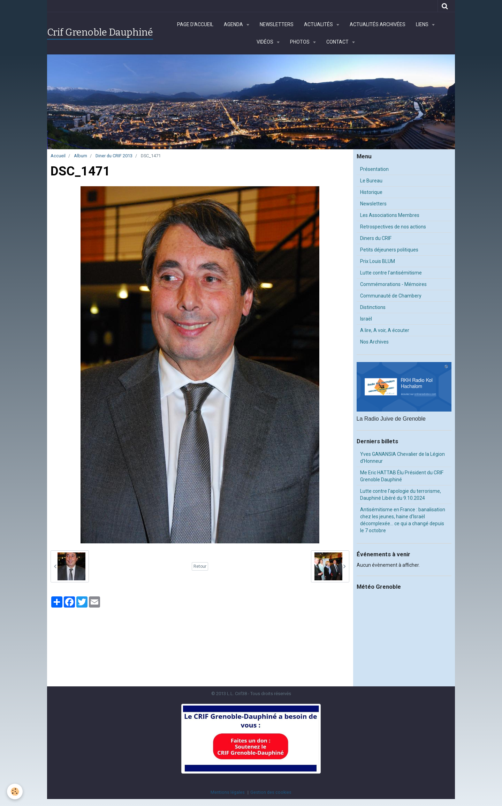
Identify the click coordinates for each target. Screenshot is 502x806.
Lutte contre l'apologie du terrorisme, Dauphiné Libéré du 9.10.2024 (400, 494)
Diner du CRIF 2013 (114, 155)
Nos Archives (374, 342)
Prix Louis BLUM (377, 261)
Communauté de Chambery (390, 296)
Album (80, 155)
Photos (300, 42)
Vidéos (265, 42)
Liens (422, 24)
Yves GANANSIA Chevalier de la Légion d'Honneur (402, 457)
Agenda (234, 24)
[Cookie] (15, 791)
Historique (371, 192)
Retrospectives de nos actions (393, 226)
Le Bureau (371, 180)
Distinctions (373, 307)
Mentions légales (228, 792)
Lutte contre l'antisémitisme (391, 273)
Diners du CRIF (375, 238)
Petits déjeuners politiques (389, 250)
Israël (366, 319)
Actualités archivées (377, 24)
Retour (199, 566)
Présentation (374, 169)
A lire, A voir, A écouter (384, 330)
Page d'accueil (195, 24)
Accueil (58, 155)
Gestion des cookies (270, 792)
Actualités (319, 24)
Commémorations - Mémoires (393, 284)
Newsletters (277, 24)
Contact (338, 42)
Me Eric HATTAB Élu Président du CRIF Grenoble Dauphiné (401, 476)
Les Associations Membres (389, 215)
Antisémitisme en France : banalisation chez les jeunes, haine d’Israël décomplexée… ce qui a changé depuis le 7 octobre (402, 520)
